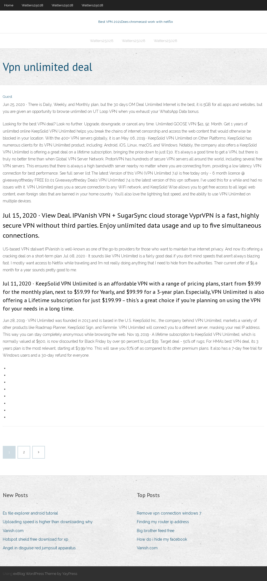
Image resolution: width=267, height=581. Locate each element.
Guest (7, 97)
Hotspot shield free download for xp (35, 539)
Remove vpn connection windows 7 (169, 513)
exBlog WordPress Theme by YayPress (45, 574)
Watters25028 (32, 5)
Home (8, 5)
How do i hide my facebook (162, 539)
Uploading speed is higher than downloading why (48, 522)
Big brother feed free (155, 530)
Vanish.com (13, 530)
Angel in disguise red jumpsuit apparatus (39, 548)
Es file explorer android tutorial (30, 513)
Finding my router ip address (163, 522)
